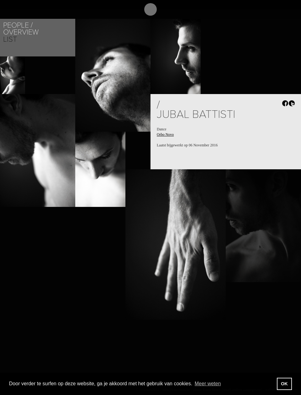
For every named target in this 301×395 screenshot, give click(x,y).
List (10, 39)
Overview (21, 32)
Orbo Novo (165, 134)
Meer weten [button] (208, 383)
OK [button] (284, 383)
